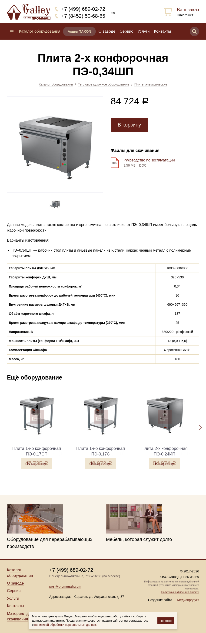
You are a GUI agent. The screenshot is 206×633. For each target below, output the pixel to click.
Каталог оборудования (56, 84)
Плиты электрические (150, 84)
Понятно (166, 621)
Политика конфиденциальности (180, 592)
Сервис (126, 31)
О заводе (107, 31)
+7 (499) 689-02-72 (83, 9)
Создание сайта (160, 600)
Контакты (162, 31)
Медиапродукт (188, 600)
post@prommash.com (65, 586)
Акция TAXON (79, 31)
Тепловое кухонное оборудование (103, 84)
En (113, 13)
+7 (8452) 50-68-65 (83, 16)
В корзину (129, 125)
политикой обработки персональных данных (65, 624)
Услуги (143, 31)
